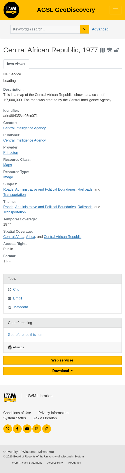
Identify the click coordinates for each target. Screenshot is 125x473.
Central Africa (13, 237)
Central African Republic (62, 237)
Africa (30, 237)
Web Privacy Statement (27, 462)
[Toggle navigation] (115, 10)
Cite (16, 289)
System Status (14, 418)
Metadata (21, 307)
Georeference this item (25, 335)
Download (61, 371)
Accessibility (55, 462)
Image (8, 177)
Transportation (14, 195)
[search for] (45, 29)
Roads (8, 189)
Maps (7, 165)
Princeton (10, 152)
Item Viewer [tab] (16, 64)
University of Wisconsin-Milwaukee (28, 452)
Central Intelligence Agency (24, 128)
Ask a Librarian (45, 418)
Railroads (85, 189)
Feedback (74, 462)
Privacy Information (54, 413)
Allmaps (16, 347)
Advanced (100, 29)
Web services (62, 360)
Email (17, 298)
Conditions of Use (17, 413)
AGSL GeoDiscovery (11, 11)
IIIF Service (12, 74)
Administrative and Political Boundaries (45, 189)
